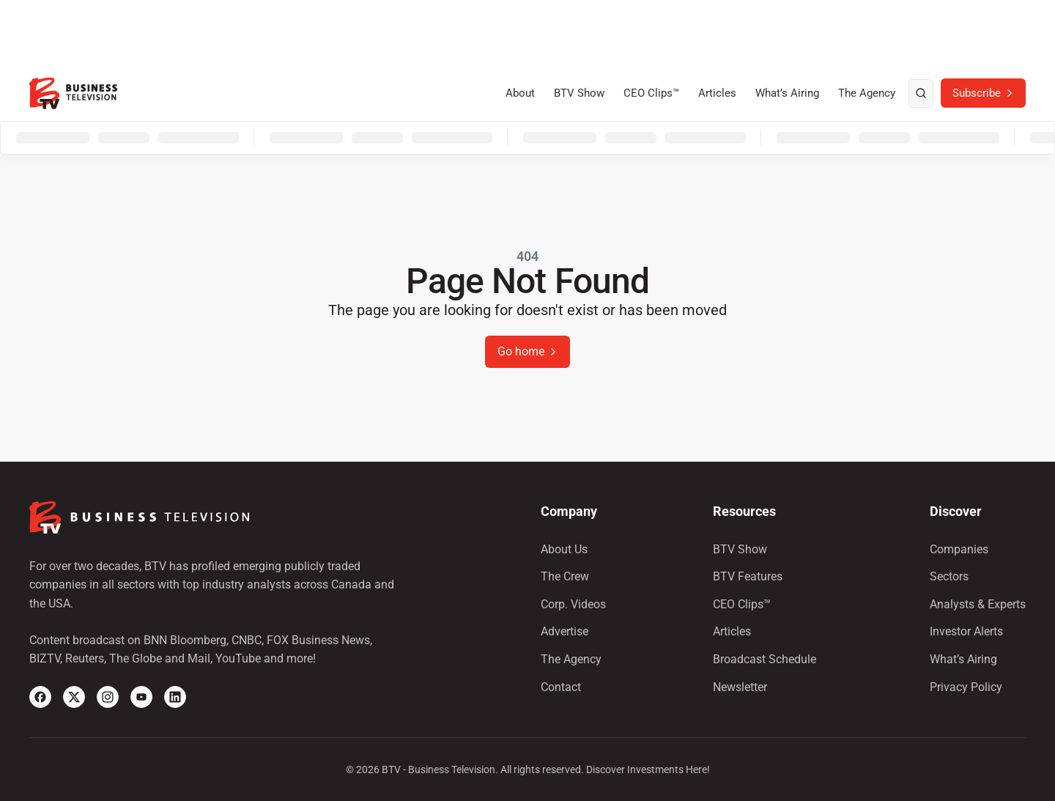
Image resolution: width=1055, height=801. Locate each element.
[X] (74, 697)
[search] (920, 93)
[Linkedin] (175, 697)
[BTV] (73, 93)
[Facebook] (40, 697)
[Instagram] (108, 697)
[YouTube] (141, 697)
